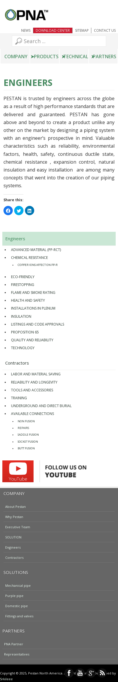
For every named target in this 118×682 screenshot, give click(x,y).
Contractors (17, 363)
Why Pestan (14, 516)
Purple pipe (14, 595)
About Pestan (15, 506)
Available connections (32, 413)
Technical (75, 56)
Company (16, 56)
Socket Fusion (28, 442)
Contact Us (105, 30)
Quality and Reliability (32, 340)
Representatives (16, 654)
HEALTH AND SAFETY (28, 300)
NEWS (25, 30)
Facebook (69, 673)
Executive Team (17, 526)
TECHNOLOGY (23, 347)
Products (46, 56)
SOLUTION (13, 537)
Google (91, 673)
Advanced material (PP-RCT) (36, 249)
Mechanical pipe (18, 585)
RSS (102, 673)
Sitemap (82, 30)
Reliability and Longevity (34, 382)
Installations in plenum (33, 308)
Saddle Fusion (28, 435)
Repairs (23, 428)
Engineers (15, 238)
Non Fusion (26, 421)
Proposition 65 (25, 332)
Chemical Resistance (29, 257)
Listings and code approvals (37, 324)
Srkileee (6, 679)
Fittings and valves (19, 616)
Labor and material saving (36, 374)
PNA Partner (13, 644)
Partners (104, 56)
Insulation (21, 316)
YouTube (80, 673)
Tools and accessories (32, 390)
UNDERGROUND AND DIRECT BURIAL (41, 405)
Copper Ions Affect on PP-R (38, 265)
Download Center (53, 30)
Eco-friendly (23, 276)
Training (19, 397)
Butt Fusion (26, 448)
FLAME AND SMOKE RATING (33, 292)
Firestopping (22, 284)
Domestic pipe (16, 605)
